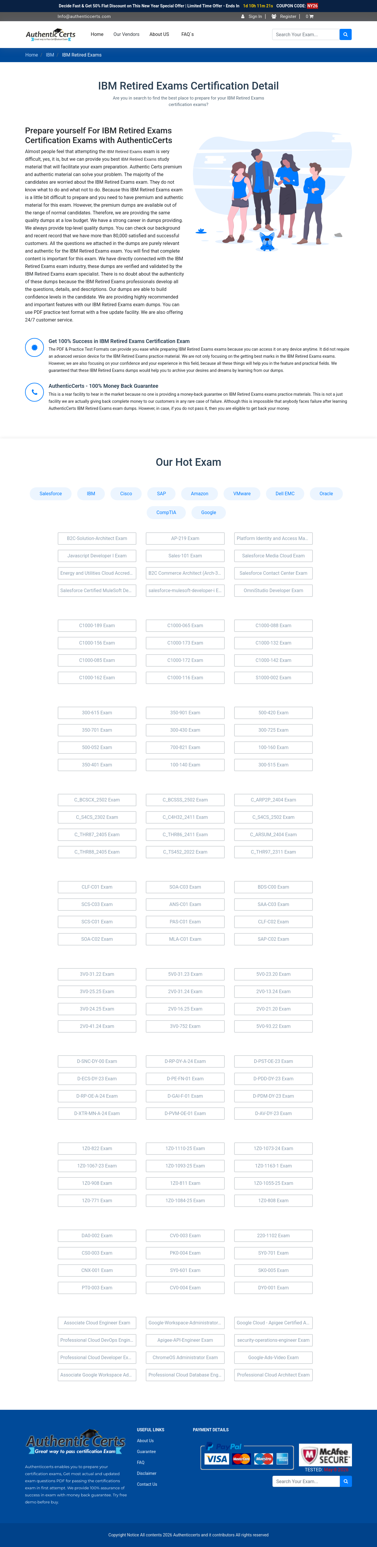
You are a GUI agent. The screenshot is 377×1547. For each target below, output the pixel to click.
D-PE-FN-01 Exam (185, 1078)
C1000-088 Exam (274, 625)
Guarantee (146, 1451)
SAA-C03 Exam (273, 904)
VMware (242, 493)
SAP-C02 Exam (273, 939)
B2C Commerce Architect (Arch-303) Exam (186, 573)
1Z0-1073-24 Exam (273, 1148)
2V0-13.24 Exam (273, 991)
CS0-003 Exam (97, 1253)
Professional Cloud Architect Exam (273, 1375)
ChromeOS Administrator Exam (185, 1357)
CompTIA (166, 512)
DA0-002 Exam (97, 1235)
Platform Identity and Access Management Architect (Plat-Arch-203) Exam (275, 538)
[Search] (306, 34)
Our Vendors (126, 34)
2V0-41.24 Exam (97, 1026)
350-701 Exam (97, 730)
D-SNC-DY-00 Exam (97, 1061)
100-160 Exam (273, 747)
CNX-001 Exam (97, 1270)
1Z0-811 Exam (185, 1183)
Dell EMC (285, 493)
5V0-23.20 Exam (273, 974)
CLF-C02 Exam (273, 922)
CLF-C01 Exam (97, 887)
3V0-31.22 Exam (97, 974)
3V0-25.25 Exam (97, 991)
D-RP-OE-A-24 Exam (97, 1096)
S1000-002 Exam (273, 677)
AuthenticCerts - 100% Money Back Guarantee (103, 386)
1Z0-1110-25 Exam (185, 1148)
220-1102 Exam (273, 1235)
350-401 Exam (97, 765)
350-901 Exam (185, 712)
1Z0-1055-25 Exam (273, 1183)
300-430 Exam (185, 730)
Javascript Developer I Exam (97, 556)
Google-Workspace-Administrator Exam (186, 1323)
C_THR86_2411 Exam (185, 834)
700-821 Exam (185, 747)
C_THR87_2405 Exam (97, 834)
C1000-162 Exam (97, 677)
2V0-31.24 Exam (185, 991)
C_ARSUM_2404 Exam (273, 834)
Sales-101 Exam (185, 556)
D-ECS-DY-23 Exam (97, 1078)
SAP (161, 493)
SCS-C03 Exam (97, 904)
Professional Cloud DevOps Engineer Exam (98, 1340)
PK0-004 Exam (185, 1253)
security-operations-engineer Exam (273, 1340)
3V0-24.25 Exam (97, 1009)
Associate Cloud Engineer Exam (97, 1323)
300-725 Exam (273, 730)
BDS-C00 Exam (273, 887)
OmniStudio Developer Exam (273, 590)
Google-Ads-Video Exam (273, 1357)
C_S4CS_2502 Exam (273, 817)
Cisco (126, 493)
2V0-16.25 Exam (185, 1009)
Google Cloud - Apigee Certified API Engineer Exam (275, 1323)
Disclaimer (146, 1473)
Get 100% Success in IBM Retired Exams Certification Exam (119, 341)
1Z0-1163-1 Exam (273, 1166)
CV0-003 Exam (185, 1235)
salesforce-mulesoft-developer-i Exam (186, 590)
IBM (50, 55)
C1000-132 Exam (274, 643)
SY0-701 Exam (273, 1253)
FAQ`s (187, 34)
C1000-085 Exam (97, 660)
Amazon (199, 493)
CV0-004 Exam (185, 1288)
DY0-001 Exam (273, 1288)
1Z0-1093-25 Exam (185, 1166)
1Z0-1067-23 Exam (97, 1166)
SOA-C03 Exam (185, 887)
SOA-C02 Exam (97, 939)
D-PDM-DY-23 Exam (273, 1096)
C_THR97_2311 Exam (273, 852)
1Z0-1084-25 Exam (185, 1200)
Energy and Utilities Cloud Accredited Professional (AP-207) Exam (98, 573)
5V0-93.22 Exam (273, 1026)
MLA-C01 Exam (185, 939)
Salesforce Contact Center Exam (273, 573)
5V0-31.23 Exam (185, 974)
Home (97, 34)
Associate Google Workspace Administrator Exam (98, 1375)
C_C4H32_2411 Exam (185, 817)
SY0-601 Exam (185, 1270)
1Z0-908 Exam (97, 1183)
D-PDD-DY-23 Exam (273, 1078)
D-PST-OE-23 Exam (273, 1061)
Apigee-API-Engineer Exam (185, 1340)
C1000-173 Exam (185, 643)
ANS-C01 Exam (185, 904)
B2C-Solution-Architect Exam (97, 538)
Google (208, 512)
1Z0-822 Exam (97, 1148)
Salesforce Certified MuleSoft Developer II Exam (98, 590)
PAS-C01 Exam (185, 922)
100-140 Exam (185, 765)
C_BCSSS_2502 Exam (185, 800)
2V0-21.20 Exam (273, 1009)
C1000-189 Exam (97, 625)
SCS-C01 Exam (97, 922)
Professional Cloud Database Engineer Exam (186, 1375)
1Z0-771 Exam (97, 1200)
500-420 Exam (273, 712)
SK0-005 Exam (273, 1270)
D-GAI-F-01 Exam (185, 1096)
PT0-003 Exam (97, 1288)
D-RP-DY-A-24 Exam (185, 1061)
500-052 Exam (97, 747)
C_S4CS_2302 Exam (97, 817)
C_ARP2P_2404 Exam (273, 800)
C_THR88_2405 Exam (97, 852)
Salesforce (50, 493)
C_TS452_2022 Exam (185, 852)
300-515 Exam (273, 765)
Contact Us (147, 1484)
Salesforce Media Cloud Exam (273, 556)
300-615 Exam (97, 712)
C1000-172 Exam (185, 660)
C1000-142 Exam (274, 660)
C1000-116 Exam (185, 677)
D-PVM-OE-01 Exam (185, 1113)
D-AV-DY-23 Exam (273, 1113)
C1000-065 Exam (185, 625)
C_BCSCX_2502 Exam (97, 800)
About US (159, 34)
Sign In (251, 16)
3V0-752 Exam (185, 1026)
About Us (145, 1440)
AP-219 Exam (185, 538)
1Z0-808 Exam (273, 1200)
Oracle (326, 493)
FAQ (140, 1462)
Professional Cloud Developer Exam (97, 1357)
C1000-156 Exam (97, 643)
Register (284, 16)
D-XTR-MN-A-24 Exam (97, 1113)
